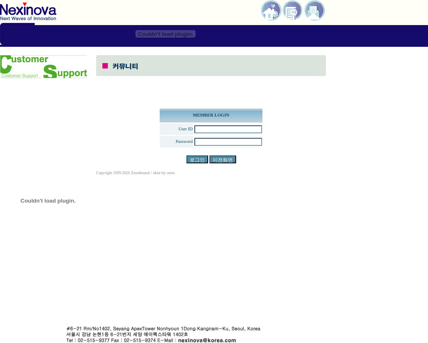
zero (171, 172)
